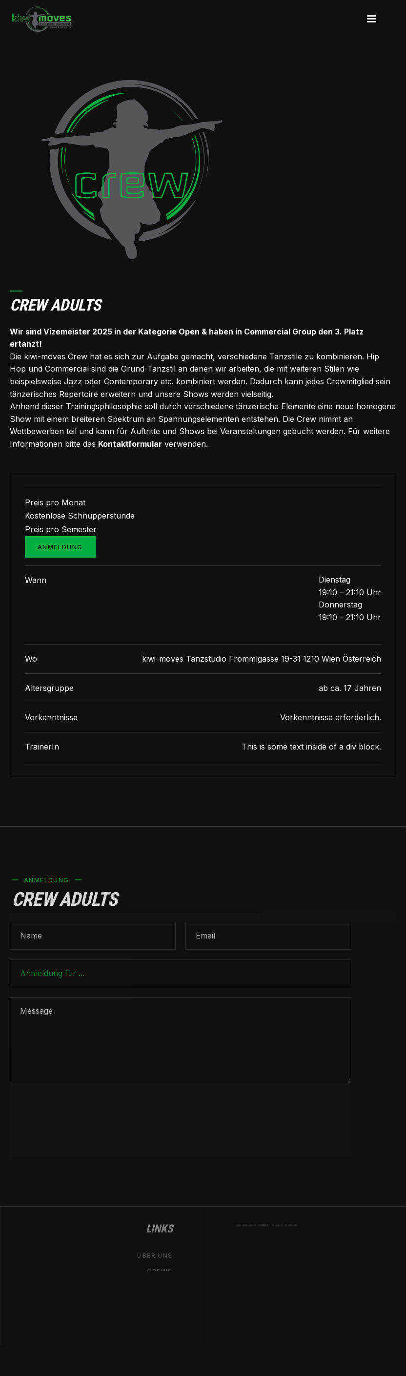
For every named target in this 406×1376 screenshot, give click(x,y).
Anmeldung (60, 547)
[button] (371, 19)
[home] (41, 19)
